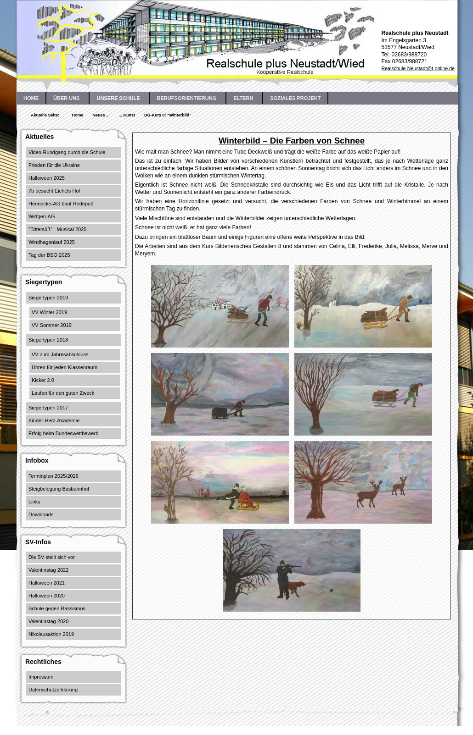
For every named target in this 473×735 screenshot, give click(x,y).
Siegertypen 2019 (48, 297)
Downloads (40, 514)
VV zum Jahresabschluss (60, 354)
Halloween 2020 (46, 595)
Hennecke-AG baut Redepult (60, 203)
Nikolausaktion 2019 (51, 634)
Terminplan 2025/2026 (53, 476)
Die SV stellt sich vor (51, 557)
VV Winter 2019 (49, 312)
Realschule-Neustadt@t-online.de (418, 68)
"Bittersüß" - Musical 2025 (57, 229)
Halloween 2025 (46, 178)
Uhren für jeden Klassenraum (64, 367)
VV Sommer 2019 (52, 325)
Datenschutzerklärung (53, 689)
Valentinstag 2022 (48, 570)
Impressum (40, 677)
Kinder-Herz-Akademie (53, 420)
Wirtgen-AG (41, 216)
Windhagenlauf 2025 (51, 242)
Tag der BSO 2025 (49, 255)
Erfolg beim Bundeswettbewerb (63, 433)
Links (34, 501)
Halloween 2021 (46, 583)
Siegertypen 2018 (48, 340)
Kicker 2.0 (43, 380)
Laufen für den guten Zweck (63, 393)
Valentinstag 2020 (48, 621)
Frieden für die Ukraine (54, 165)
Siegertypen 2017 (48, 407)
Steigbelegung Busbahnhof (58, 489)
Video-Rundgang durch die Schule (66, 152)
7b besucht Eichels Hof (54, 190)
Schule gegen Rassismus (56, 608)
